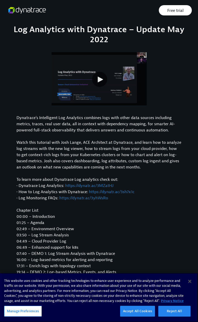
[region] (99, 297)
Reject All (174, 311)
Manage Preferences (23, 311)
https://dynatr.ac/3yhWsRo (83, 198)
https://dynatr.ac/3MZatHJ (89, 185)
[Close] (189, 281)
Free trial (175, 10)
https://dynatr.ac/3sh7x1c (111, 191)
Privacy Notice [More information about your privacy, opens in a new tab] (172, 301)
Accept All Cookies (137, 311)
